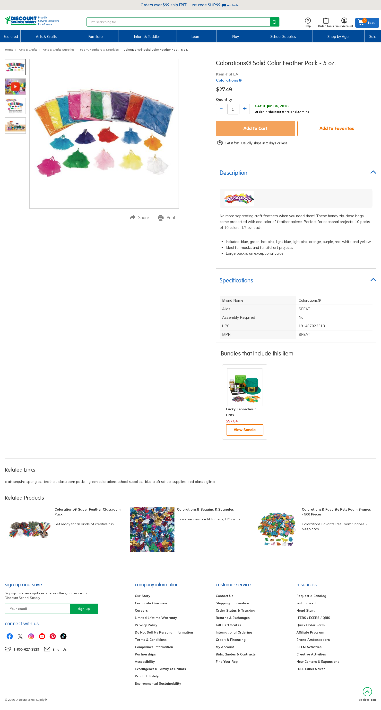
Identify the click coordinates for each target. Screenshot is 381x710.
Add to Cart (255, 128)
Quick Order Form (310, 625)
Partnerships (145, 654)
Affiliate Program (310, 632)
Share (139, 217)
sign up (84, 609)
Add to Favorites (337, 128)
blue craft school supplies (165, 481)
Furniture (95, 36)
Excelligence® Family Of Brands (160, 669)
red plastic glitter (202, 481)
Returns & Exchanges (233, 618)
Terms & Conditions (150, 640)
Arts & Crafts (46, 36)
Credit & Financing (230, 640)
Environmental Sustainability (158, 683)
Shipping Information (232, 603)
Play (235, 36)
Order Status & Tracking (235, 610)
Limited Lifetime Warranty (156, 618)
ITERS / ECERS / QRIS (313, 618)
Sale (372, 36)
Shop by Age (338, 36)
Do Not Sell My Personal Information (164, 632)
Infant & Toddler (147, 36)
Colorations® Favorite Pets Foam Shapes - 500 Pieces (336, 511)
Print (166, 218)
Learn (195, 36)
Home (9, 49)
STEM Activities (308, 647)
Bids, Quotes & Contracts (236, 654)
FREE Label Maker (310, 669)
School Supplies (283, 36)
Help (308, 23)
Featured (11, 36)
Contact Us (224, 596)
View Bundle (245, 429)
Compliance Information (154, 647)
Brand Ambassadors (313, 640)
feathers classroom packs (65, 481)
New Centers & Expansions (317, 661)
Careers (141, 610)
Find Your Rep (227, 661)
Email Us (59, 649)
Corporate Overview (151, 603)
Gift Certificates (228, 625)
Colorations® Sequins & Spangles (205, 509)
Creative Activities (311, 654)
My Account (225, 647)
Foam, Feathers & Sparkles (99, 49)
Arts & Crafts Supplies (59, 49)
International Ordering (234, 632)
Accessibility (145, 661)
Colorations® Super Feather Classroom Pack (87, 511)
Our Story (142, 596)
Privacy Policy (146, 625)
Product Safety (147, 676)
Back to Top (367, 694)
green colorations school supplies (115, 481)
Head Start (305, 610)
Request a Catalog (311, 596)
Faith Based (306, 603)
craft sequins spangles (23, 481)
